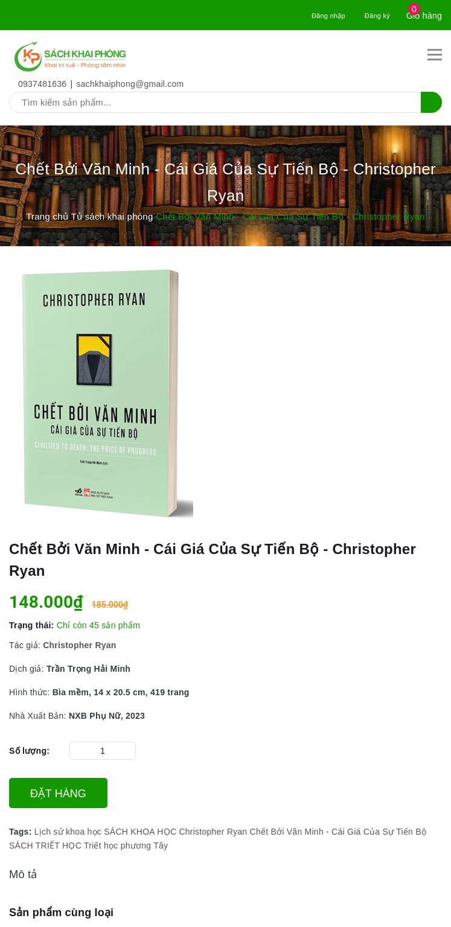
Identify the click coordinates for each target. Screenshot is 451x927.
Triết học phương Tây (126, 845)
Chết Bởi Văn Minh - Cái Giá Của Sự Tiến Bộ (338, 831)
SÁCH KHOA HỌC (140, 831)
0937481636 (42, 84)
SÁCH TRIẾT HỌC (45, 845)
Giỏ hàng (424, 16)
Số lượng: (29, 751)
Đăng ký (377, 15)
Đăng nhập (328, 15)
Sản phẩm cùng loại (61, 912)
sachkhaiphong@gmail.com (130, 84)
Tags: (21, 831)
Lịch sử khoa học (67, 831)
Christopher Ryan (213, 831)
